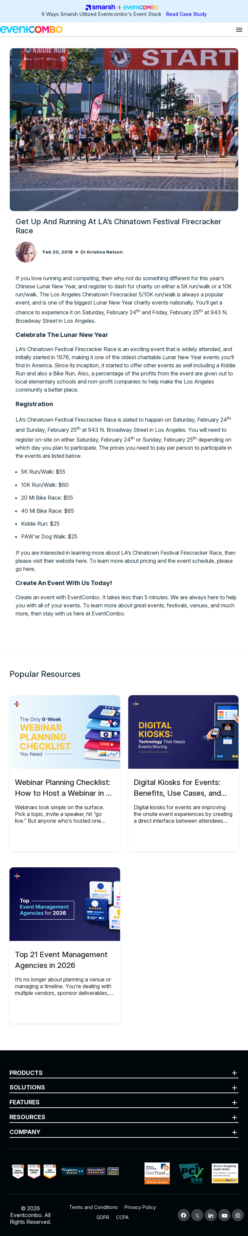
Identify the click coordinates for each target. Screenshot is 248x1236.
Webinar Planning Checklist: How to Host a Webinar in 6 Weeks (62, 793)
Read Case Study (186, 14)
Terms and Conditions (93, 1207)
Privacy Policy (140, 1207)
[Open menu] (239, 29)
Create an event (35, 597)
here (81, 560)
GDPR (102, 1217)
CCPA (122, 1217)
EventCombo (108, 613)
